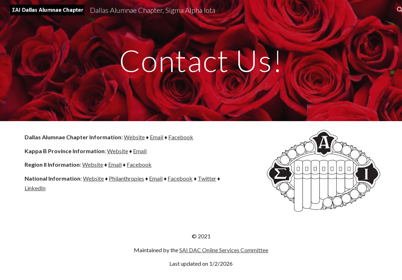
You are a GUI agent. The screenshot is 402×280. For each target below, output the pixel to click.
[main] (201, 60)
